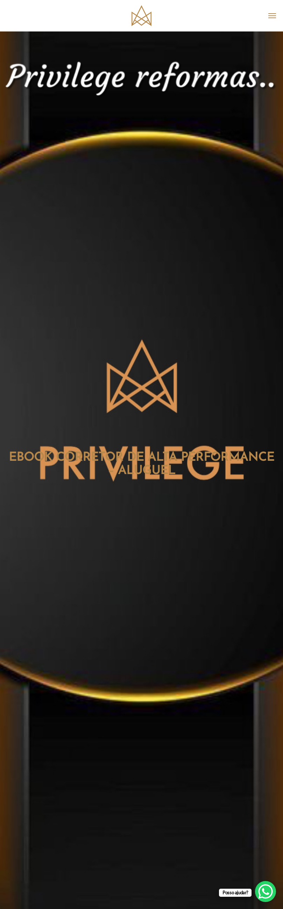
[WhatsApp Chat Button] (265, 891)
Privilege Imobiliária (141, 15)
